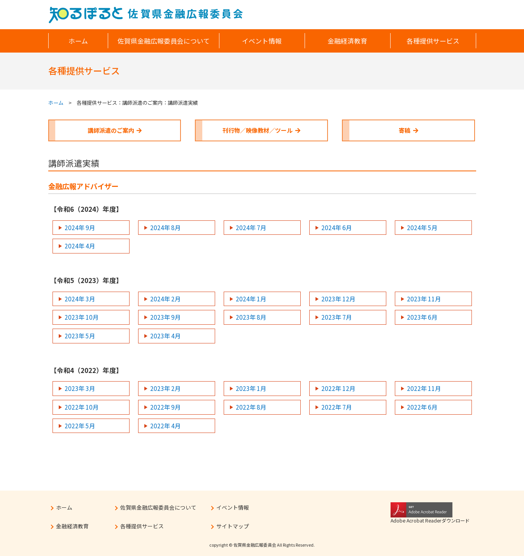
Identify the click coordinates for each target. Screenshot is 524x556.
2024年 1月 (251, 298)
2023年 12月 (338, 298)
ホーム (55, 102)
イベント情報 (232, 507)
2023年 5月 (80, 335)
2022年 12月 (338, 388)
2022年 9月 (165, 407)
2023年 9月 (165, 317)
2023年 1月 (251, 388)
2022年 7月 (336, 407)
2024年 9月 (80, 227)
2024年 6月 (336, 227)
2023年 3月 (80, 388)
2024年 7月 (251, 227)
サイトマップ (232, 526)
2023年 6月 (422, 317)
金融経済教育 (72, 526)
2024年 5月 (422, 227)
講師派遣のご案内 (115, 130)
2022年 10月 (81, 407)
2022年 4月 (165, 425)
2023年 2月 (165, 388)
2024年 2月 (165, 298)
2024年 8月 (165, 227)
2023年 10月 (81, 317)
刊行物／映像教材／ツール (261, 130)
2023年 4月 (165, 335)
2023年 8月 (251, 317)
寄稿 (408, 130)
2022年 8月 (251, 407)
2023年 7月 (336, 317)
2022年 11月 (424, 388)
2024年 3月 (80, 298)
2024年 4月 (80, 245)
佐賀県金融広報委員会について (158, 507)
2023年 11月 (424, 298)
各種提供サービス (142, 526)
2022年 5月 (80, 425)
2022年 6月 (422, 407)
